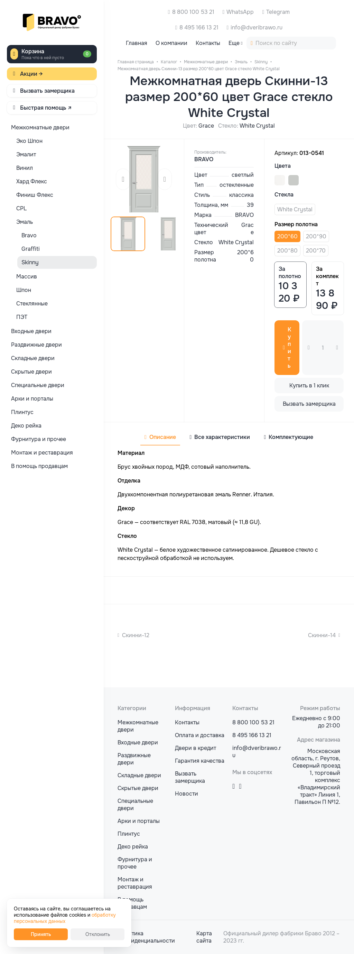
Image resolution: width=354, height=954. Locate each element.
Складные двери (139, 775)
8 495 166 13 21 (198, 27)
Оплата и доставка (199, 735)
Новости (186, 793)
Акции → (31, 73)
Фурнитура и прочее (135, 863)
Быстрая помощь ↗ (46, 107)
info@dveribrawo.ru (256, 27)
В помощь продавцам (132, 903)
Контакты (187, 722)
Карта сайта (204, 937)
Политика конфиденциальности (146, 937)
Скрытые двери (138, 788)
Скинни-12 (135, 635)
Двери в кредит (195, 748)
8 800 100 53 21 (193, 12)
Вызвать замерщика (47, 90)
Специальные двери (135, 804)
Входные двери (138, 742)
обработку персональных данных (65, 918)
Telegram (278, 12)
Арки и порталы (139, 821)
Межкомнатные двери (138, 726)
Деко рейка (133, 846)
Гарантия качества (199, 760)
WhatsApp (240, 12)
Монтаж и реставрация (135, 883)
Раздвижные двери (134, 759)
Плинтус (129, 833)
